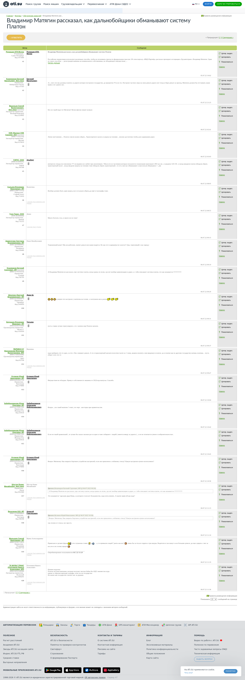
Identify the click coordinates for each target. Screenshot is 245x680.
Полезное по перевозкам (206, 645)
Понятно (230, 671)
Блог (148, 640)
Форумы (18, 16)
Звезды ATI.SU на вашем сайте (18, 649)
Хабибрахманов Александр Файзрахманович (34, 405)
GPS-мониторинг (125, 625)
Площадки (46, 625)
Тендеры (89, 625)
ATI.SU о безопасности (61, 640)
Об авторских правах (95, 677)
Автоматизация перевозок (19, 625)
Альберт (30, 160)
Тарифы (101, 654)
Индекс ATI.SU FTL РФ (13, 654)
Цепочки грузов (171, 625)
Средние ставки (11, 658)
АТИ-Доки (105, 625)
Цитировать (226, 57)
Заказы (62, 625)
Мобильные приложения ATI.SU (22, 670)
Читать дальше (54, 63)
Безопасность (59, 635)
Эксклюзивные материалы (159, 645)
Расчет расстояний (12, 640)
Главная (9, 16)
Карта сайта (152, 658)
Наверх (222, 67)
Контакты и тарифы (110, 635)
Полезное (9, 635)
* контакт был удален (34, 227)
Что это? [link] (188, 673)
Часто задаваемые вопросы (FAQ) (210, 649)
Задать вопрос (204, 659)
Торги (75, 625)
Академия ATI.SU (11, 645)
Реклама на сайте (106, 649)
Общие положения (155, 654)
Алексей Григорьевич (32, 512)
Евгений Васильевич (32, 80)
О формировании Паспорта (63, 658)
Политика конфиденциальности (162, 649)
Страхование (56, 654)
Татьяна (30, 322)
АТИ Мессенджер (148, 625)
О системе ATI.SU (106, 640)
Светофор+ (56, 649)
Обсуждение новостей (32, 16)
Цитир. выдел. (227, 53)
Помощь (199, 635)
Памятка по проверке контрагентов (68, 645)
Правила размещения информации (217, 16)
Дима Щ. (30, 295)
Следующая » (227, 37)
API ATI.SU (191, 625)
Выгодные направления (15, 662)
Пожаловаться (227, 62)
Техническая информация (207, 654)
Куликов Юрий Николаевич (33, 377)
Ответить (16, 38)
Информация (154, 635)
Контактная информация (110, 645)
